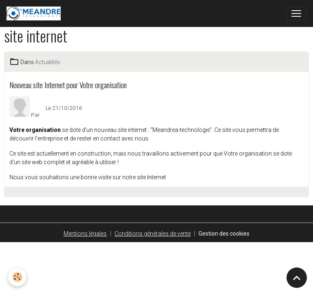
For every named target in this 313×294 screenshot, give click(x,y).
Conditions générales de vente (153, 233)
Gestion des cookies (223, 233)
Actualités (47, 62)
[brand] (35, 13)
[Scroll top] (297, 277)
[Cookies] (17, 277)
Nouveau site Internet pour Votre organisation (68, 85)
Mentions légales (85, 233)
